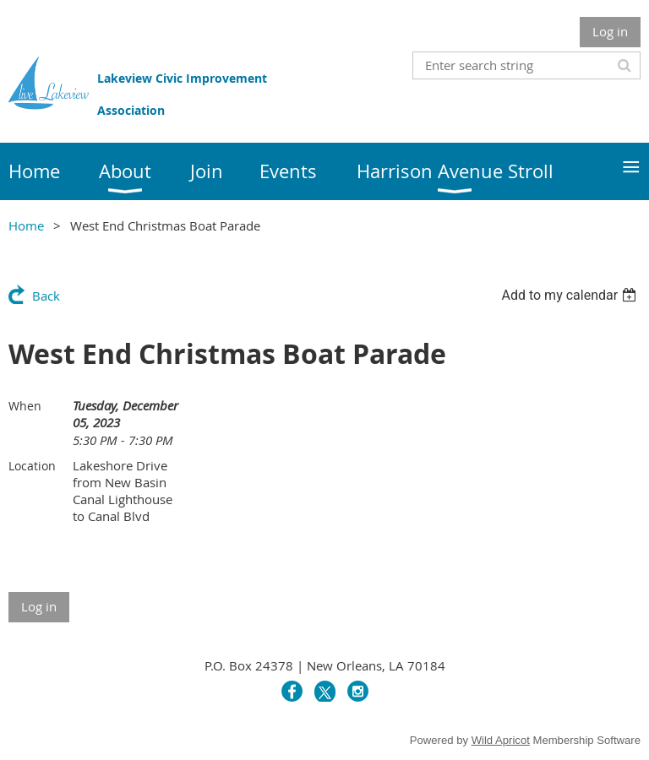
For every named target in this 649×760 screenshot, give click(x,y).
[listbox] (571, 295)
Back (46, 295)
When (24, 406)
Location (32, 466)
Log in (610, 31)
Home (26, 225)
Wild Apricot (501, 740)
